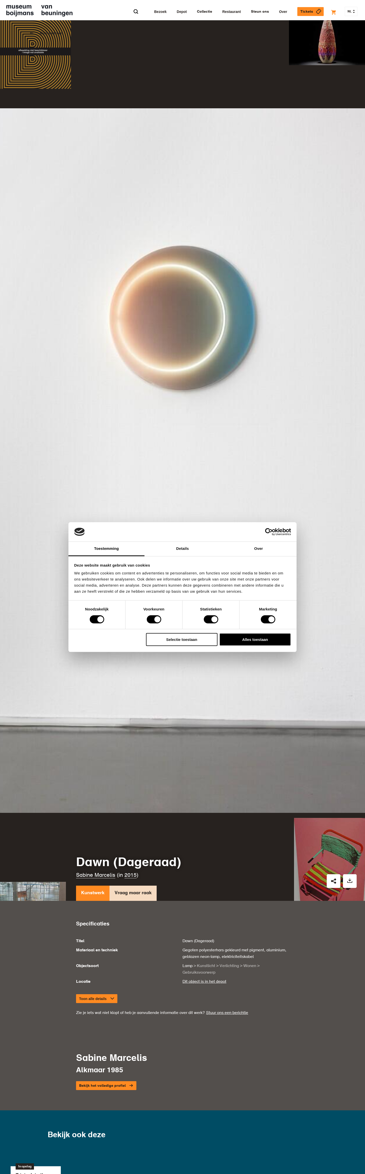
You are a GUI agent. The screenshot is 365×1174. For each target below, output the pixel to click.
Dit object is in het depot (204, 952)
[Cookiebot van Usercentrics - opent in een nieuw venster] (269, 532)
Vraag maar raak (133, 865)
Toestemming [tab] (106, 548)
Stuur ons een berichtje (227, 984)
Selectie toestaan (181, 639)
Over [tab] (258, 548)
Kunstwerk (92, 865)
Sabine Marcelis (95, 846)
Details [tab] (182, 548)
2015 (130, 846)
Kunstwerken (51, 33)
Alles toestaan (255, 639)
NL (351, 11)
